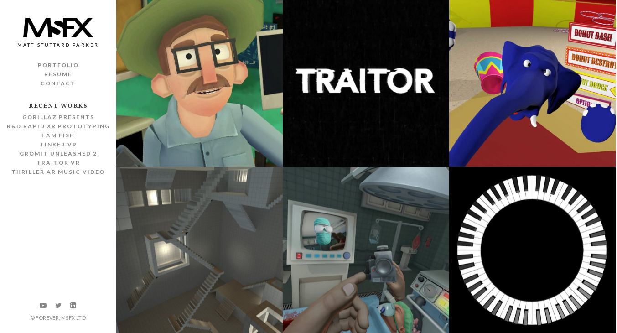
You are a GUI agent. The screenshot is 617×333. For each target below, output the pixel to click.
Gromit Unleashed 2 (58, 153)
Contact (58, 83)
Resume (58, 74)
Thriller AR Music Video (58, 171)
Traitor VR (58, 162)
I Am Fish (58, 135)
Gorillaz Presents (58, 117)
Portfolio (58, 65)
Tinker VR (58, 144)
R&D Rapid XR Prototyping (58, 126)
